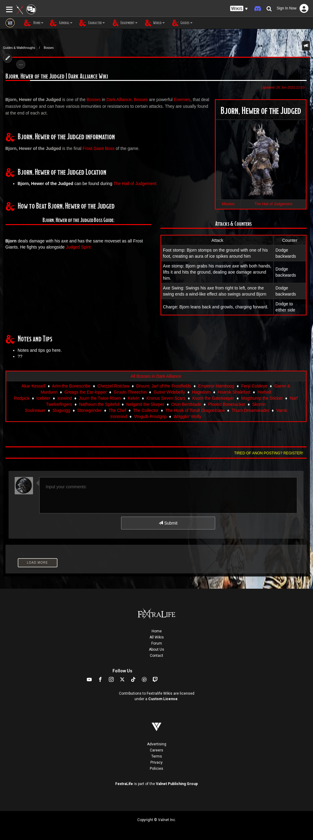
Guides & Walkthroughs (19, 47)
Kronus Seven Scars (166, 398)
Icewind (64, 398)
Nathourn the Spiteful (99, 404)
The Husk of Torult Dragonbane (195, 410)
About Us (156, 649)
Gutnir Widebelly (169, 392)
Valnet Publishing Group (177, 784)
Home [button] (33, 23)
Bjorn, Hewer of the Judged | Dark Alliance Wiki (57, 76)
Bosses (49, 47)
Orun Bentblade (186, 404)
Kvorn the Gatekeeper (213, 398)
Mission (228, 204)
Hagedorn (201, 392)
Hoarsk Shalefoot (234, 392)
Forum (156, 643)
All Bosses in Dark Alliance (156, 376)
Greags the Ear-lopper (85, 392)
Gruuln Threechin (130, 392)
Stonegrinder (89, 410)
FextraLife (124, 784)
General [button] (61, 23)
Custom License (163, 699)
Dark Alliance (118, 99)
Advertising (156, 744)
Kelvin (133, 398)
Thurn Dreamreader (250, 410)
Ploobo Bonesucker (226, 404)
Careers (156, 750)
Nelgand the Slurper (145, 404)
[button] (239, 8)
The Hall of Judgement (274, 204)
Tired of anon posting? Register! (268, 453)
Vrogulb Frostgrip (150, 416)
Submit (168, 523)
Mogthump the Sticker (262, 398)
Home (157, 631)
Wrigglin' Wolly (187, 416)
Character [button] (92, 23)
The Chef (117, 410)
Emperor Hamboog (216, 386)
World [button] (154, 23)
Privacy (156, 762)
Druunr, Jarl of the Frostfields (163, 386)
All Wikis (156, 637)
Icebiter (43, 398)
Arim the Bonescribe (71, 386)
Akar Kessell (33, 386)
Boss (109, 148)
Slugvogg (61, 410)
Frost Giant (93, 148)
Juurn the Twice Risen (100, 398)
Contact (156, 655)
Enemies (182, 99)
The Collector (145, 410)
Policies (156, 768)
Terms (156, 756)
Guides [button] (182, 23)
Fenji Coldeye (254, 386)
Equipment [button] (124, 23)
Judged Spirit (78, 247)
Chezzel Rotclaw (113, 386)
